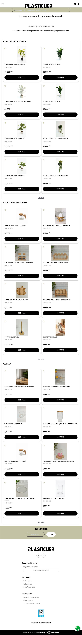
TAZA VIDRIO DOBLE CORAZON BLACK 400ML (19, 387)
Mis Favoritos (27, 584)
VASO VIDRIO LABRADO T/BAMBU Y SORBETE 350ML (60, 424)
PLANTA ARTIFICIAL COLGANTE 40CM (55, 138)
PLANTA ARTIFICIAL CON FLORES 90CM (17, 101)
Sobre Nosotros (28, 600)
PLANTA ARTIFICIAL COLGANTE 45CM (55, 176)
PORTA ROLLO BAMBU (11, 337)
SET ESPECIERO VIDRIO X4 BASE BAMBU (56, 262)
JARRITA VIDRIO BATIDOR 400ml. (15, 225)
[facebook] (38, 555)
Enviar (51, 534)
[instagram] (43, 555)
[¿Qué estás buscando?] (41, 10)
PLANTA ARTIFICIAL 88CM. (52, 101)
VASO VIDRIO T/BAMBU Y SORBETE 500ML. (57, 387)
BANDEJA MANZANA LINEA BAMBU (16, 300)
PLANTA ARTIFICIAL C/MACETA (14, 64)
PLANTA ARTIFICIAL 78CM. (52, 64)
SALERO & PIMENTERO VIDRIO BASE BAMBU (18, 262)
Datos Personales (29, 587)
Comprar (21, 77)
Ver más (41, 198)
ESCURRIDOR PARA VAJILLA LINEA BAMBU (57, 225)
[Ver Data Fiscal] (41, 612)
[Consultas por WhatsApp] (77, 628)
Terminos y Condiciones (31, 597)
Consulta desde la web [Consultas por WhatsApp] (31, 603)
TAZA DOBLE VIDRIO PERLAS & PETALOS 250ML (58, 461)
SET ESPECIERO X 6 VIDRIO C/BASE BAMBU (57, 300)
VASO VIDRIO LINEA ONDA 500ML (54, 498)
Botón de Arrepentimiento (41, 570)
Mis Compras (27, 581)
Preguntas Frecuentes (30, 567)
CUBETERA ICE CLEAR (50, 337)
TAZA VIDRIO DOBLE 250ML (13, 424)
